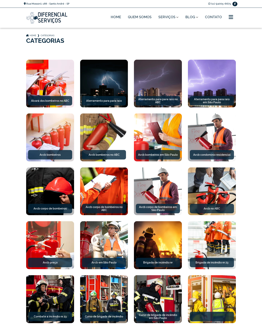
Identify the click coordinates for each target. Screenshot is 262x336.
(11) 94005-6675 (219, 3)
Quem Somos (140, 17)
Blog (190, 17)
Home (116, 17)
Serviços (166, 17)
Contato (213, 17)
